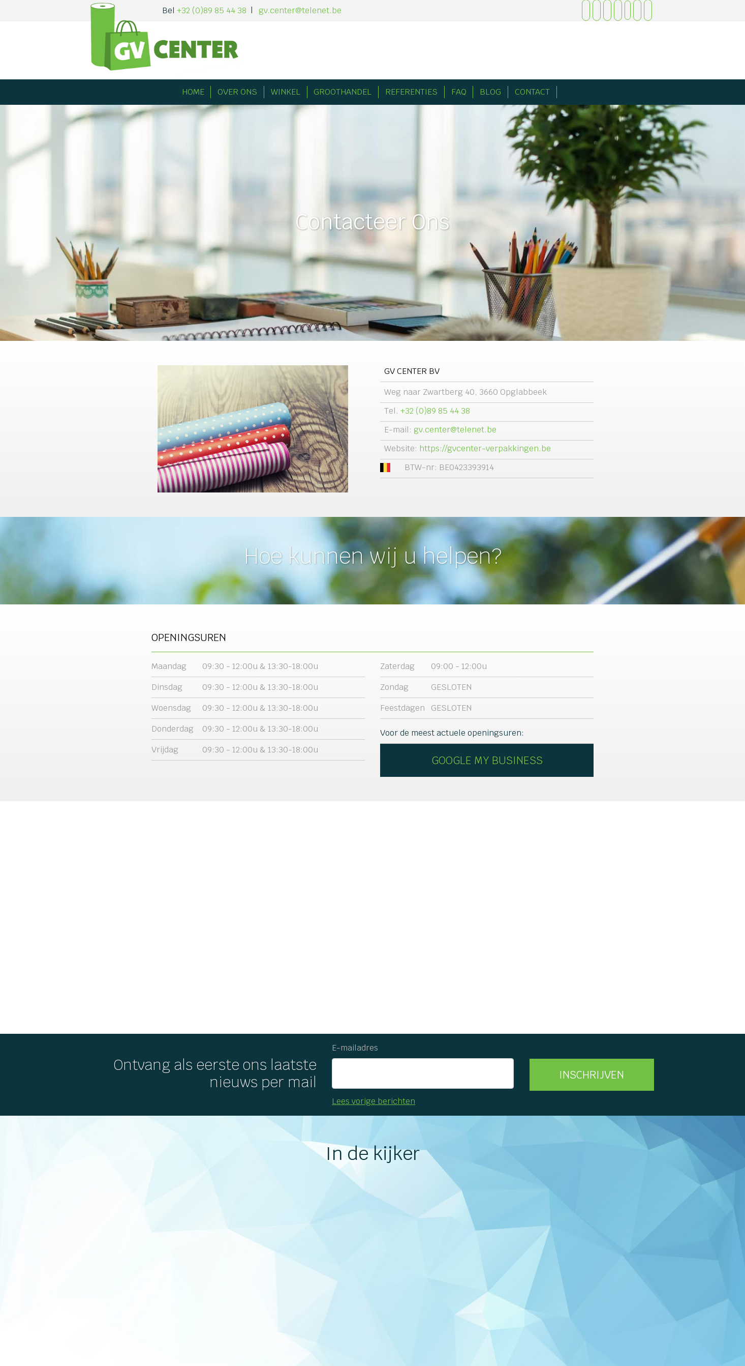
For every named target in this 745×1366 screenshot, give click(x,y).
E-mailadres (355, 1047)
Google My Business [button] (487, 760)
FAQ (459, 91)
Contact (532, 91)
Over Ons (237, 91)
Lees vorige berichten (373, 1101)
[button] (592, 1074)
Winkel (285, 91)
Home (193, 91)
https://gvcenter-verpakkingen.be (485, 448)
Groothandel (342, 91)
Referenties (411, 91)
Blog (490, 91)
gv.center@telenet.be (300, 10)
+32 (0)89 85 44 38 (211, 10)
